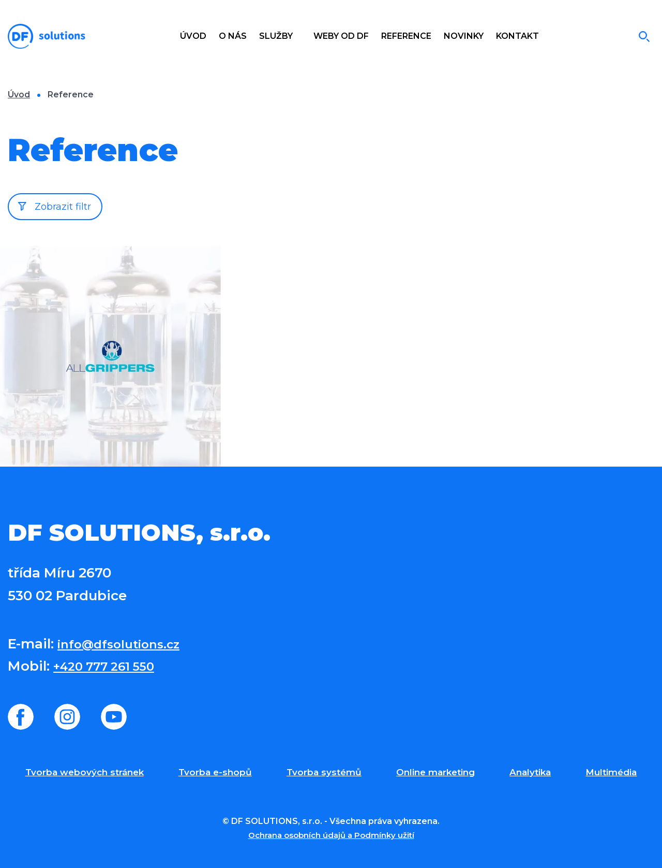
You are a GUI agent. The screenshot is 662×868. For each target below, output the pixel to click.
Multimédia (611, 772)
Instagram (67, 717)
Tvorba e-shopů (215, 772)
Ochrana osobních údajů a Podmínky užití (331, 835)
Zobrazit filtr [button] (63, 206)
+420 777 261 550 (111, 666)
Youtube (114, 717)
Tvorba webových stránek (84, 772)
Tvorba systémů (324, 772)
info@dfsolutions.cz (126, 643)
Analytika (530, 772)
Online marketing (435, 772)
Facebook (21, 717)
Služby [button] (277, 36)
